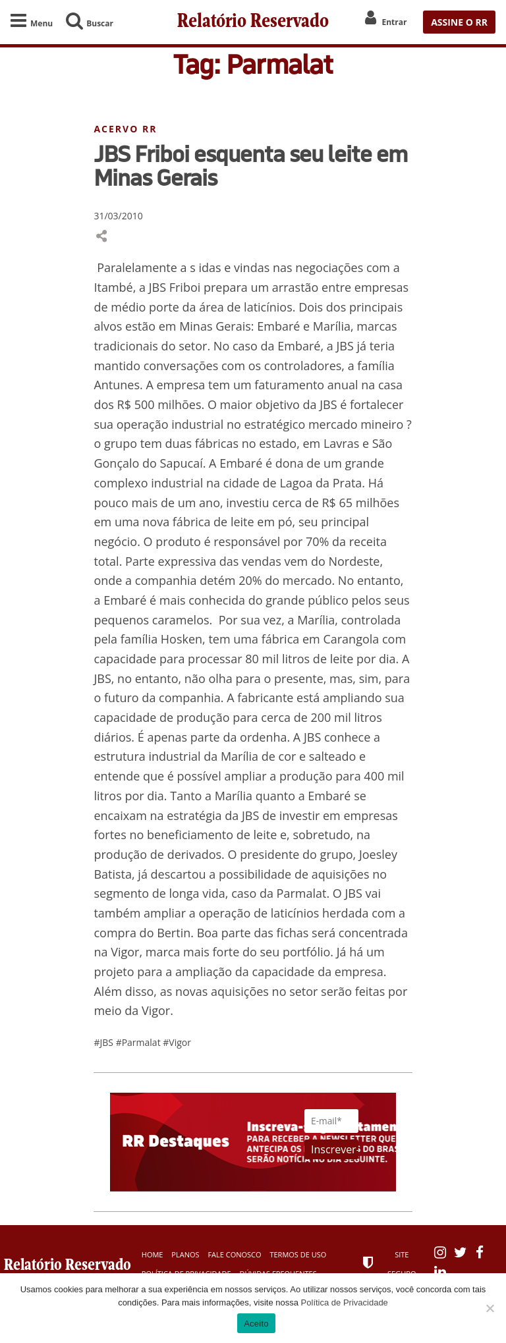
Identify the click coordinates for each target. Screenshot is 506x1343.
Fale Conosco (234, 1254)
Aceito (256, 1324)
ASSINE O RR (459, 22)
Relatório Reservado (253, 22)
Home (152, 1254)
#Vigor (177, 1042)
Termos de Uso (297, 1254)
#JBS (104, 1042)
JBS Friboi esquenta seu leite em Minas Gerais (250, 165)
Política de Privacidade (344, 1302)
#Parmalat (139, 1042)
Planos (185, 1254)
